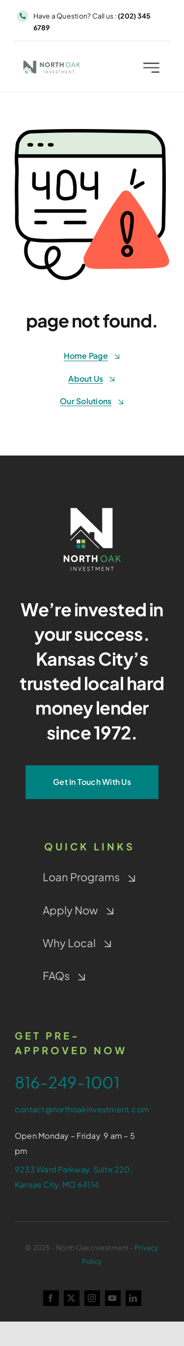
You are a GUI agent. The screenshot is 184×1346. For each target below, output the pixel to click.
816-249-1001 (67, 1082)
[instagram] (92, 1298)
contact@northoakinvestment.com (82, 1109)
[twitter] (71, 1298)
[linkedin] (133, 1298)
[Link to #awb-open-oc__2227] (151, 69)
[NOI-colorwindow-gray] (52, 63)
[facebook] (51, 1298)
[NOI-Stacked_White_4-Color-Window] (92, 505)
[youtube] (113, 1298)
